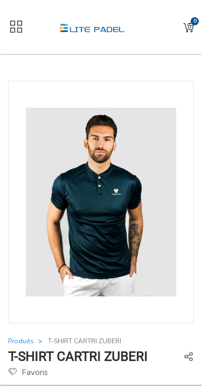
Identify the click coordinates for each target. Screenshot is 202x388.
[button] (188, 27)
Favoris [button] (28, 372)
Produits (21, 341)
